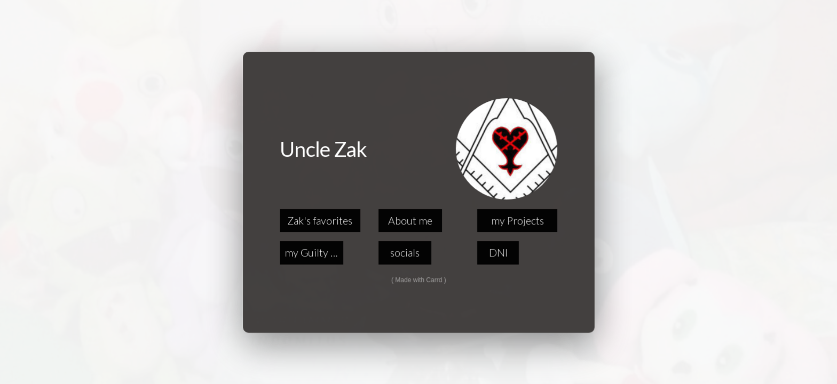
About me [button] (410, 220)
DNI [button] (497, 252)
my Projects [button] (517, 220)
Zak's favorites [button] (320, 220)
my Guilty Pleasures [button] (314, 252)
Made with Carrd (418, 279)
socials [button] (405, 252)
